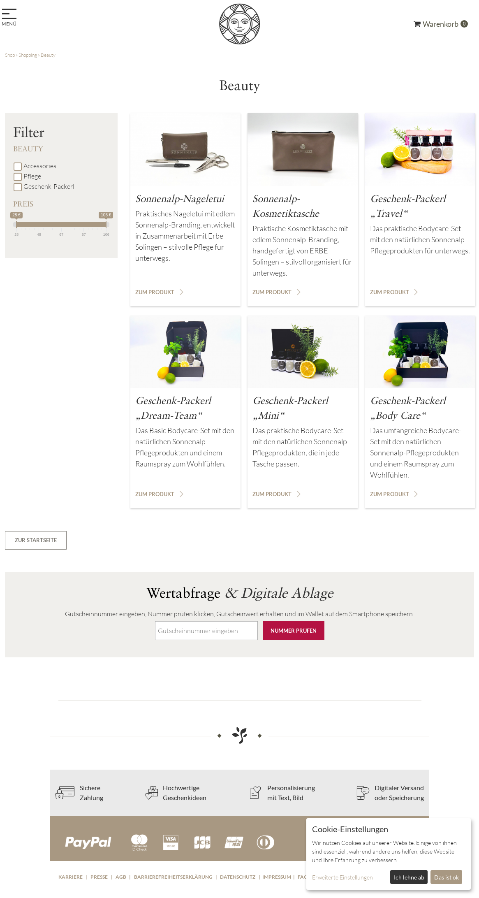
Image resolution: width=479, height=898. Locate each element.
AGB (121, 877)
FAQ (303, 877)
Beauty (48, 55)
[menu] (10, 18)
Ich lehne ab (409, 877)
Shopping (28, 55)
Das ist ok (446, 877)
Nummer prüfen (294, 630)
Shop (10, 55)
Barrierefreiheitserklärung (173, 877)
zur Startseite (36, 540)
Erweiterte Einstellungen (342, 877)
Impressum (276, 877)
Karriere (70, 877)
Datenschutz (237, 877)
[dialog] (388, 854)
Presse (99, 877)
